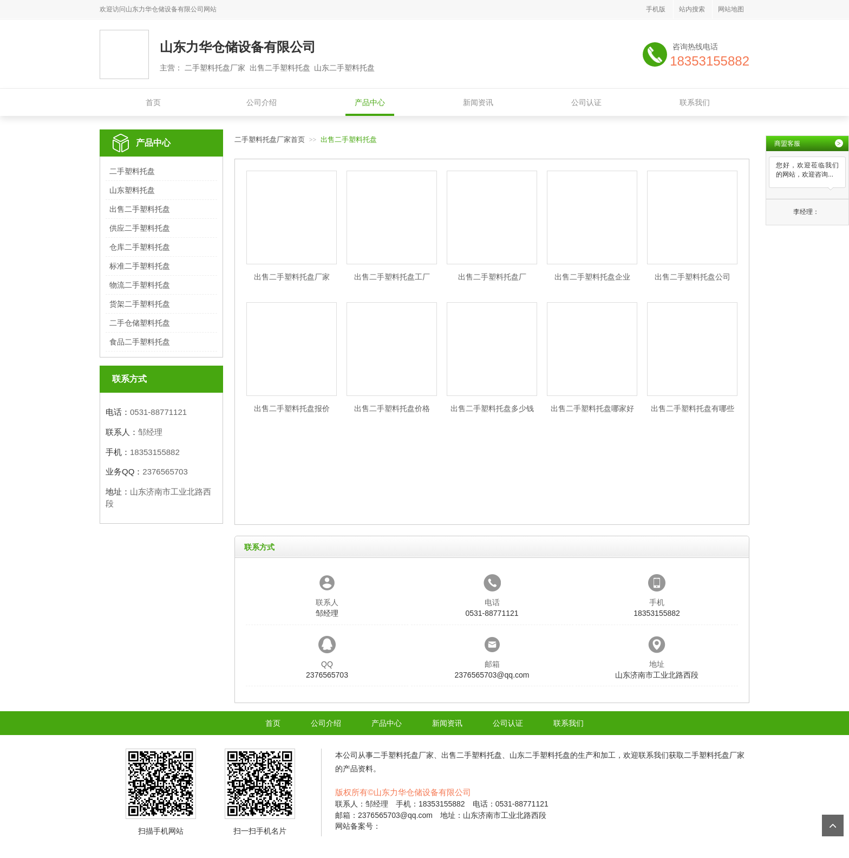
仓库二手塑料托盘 (139, 247)
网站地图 (731, 9)
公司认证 (586, 102)
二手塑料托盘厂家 (403, 755)
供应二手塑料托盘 (139, 228)
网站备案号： (358, 826)
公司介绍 (261, 102)
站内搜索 (692, 9)
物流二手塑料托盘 (139, 285)
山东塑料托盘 (132, 190)
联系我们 (695, 102)
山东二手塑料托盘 (540, 755)
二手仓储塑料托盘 (139, 322)
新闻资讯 (478, 102)
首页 (153, 102)
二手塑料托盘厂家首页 (269, 139)
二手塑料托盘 (132, 171)
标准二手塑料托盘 (139, 266)
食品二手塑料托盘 (139, 341)
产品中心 (370, 102)
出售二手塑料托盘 (139, 209)
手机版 (655, 9)
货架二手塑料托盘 (139, 304)
